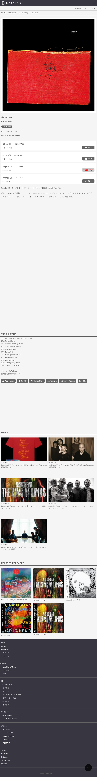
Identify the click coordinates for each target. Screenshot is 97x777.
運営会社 (6, 701)
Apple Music (8, 381)
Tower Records (67, 381)
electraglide (7, 670)
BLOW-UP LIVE (8, 733)
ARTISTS (6, 653)
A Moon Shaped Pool (73, 600)
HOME (3, 13)
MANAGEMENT (8, 736)
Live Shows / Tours (9, 667)
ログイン (85, 8)
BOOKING (6, 729)
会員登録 (78, 8)
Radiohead (7, 127)
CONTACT (4, 712)
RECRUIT (6, 743)
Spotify (22, 381)
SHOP (3, 681)
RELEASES (12, 13)
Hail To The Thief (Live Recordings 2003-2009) (17, 599)
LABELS (6, 656)
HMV (82, 381)
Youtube (4, 764)
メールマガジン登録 (10, 719)
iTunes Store (36, 381)
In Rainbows (5, 635)
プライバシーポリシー (10, 698)
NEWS (3, 646)
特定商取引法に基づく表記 (12, 694)
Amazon (52, 381)
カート (91, 8)
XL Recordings (23, 13)
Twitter (3, 750)
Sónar (5, 674)
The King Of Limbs (39, 600)
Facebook (4, 754)
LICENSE (6, 740)
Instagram (4, 757)
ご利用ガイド (7, 684)
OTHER (4, 726)
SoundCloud (5, 760)
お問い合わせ (7, 715)
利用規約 (6, 705)
